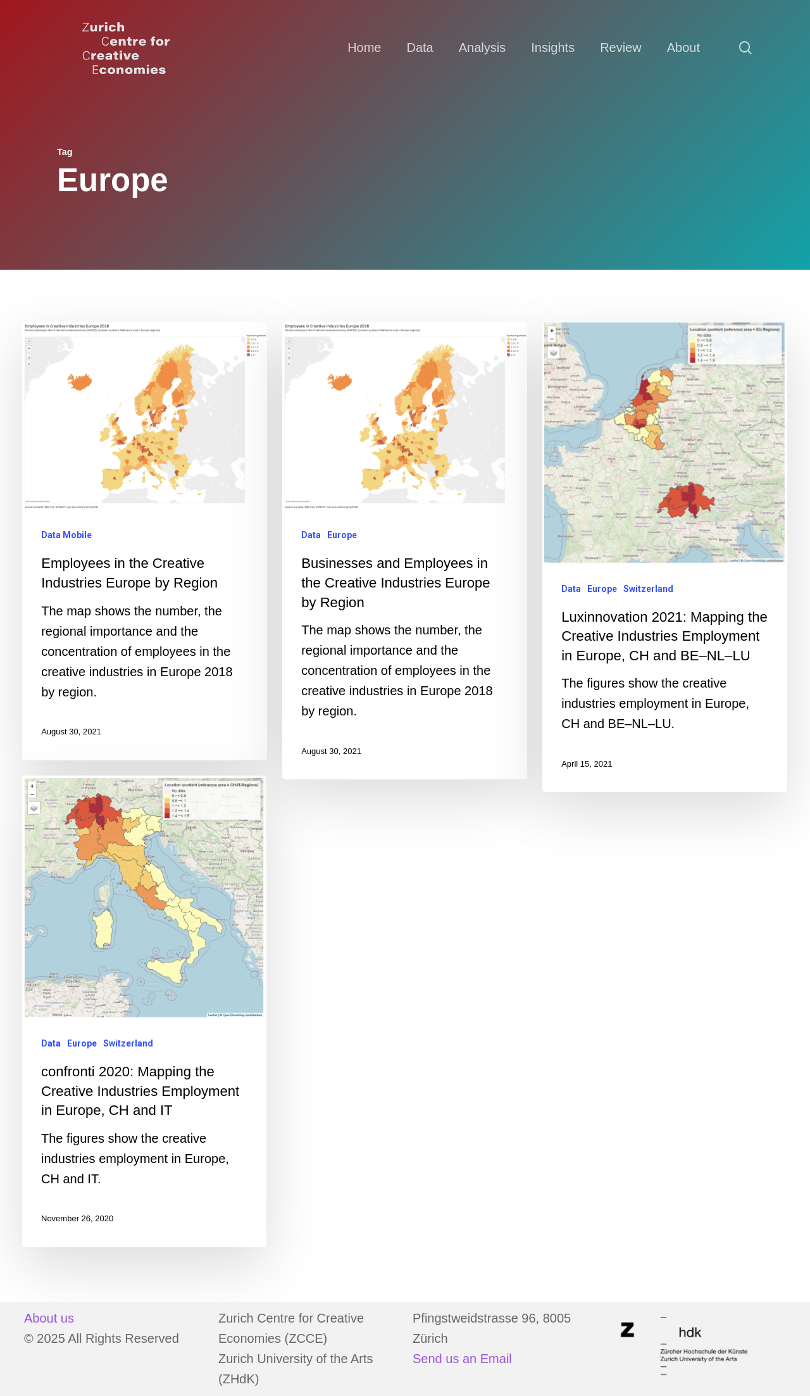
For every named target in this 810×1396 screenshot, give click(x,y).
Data (311, 535)
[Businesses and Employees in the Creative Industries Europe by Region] (404, 550)
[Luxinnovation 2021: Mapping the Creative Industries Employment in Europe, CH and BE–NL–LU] (664, 557)
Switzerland (648, 589)
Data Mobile (66, 535)
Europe (342, 535)
